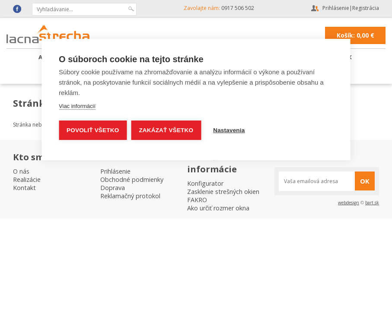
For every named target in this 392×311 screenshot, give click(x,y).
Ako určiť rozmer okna (218, 208)
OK (365, 181)
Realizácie (27, 179)
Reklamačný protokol (130, 196)
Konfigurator (205, 183)
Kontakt (24, 188)
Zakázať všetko (166, 130)
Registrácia (365, 8)
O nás (21, 171)
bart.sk (372, 203)
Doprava (112, 188)
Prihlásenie (335, 8)
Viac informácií (77, 106)
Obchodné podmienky (131, 179)
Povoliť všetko (93, 130)
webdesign (348, 203)
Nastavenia (229, 130)
